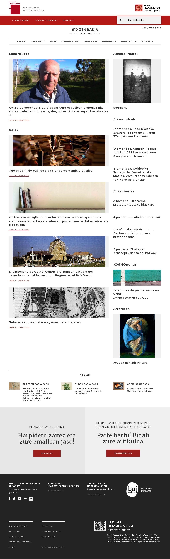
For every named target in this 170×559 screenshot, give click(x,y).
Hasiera (21, 41)
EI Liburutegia (16, 537)
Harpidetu (68, 20)
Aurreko (46, 20)
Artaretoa (147, 41)
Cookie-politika (48, 537)
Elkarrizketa (37, 41)
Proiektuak (14, 531)
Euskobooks (109, 41)
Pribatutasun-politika (51, 531)
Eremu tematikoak (18, 526)
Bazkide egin (55, 491)
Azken (20, 20)
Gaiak (53, 41)
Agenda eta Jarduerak (20, 542)
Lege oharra (47, 526)
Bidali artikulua (123, 453)
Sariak (12, 547)
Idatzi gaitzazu (96, 494)
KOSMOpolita (128, 41)
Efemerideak (90, 41)
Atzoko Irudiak (69, 41)
